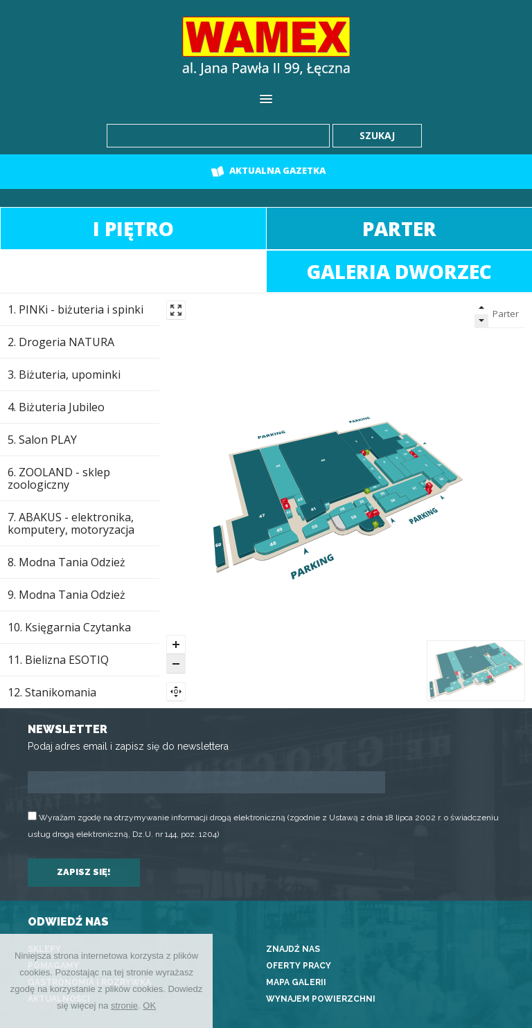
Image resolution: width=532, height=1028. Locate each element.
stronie (124, 1005)
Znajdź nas (293, 949)
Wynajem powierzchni (320, 999)
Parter (399, 228)
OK (149, 1005)
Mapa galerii (296, 982)
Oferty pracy (298, 966)
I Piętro (133, 228)
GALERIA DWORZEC (399, 271)
